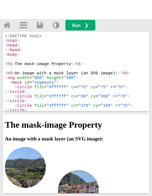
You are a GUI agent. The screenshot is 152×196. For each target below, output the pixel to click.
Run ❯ (80, 25)
